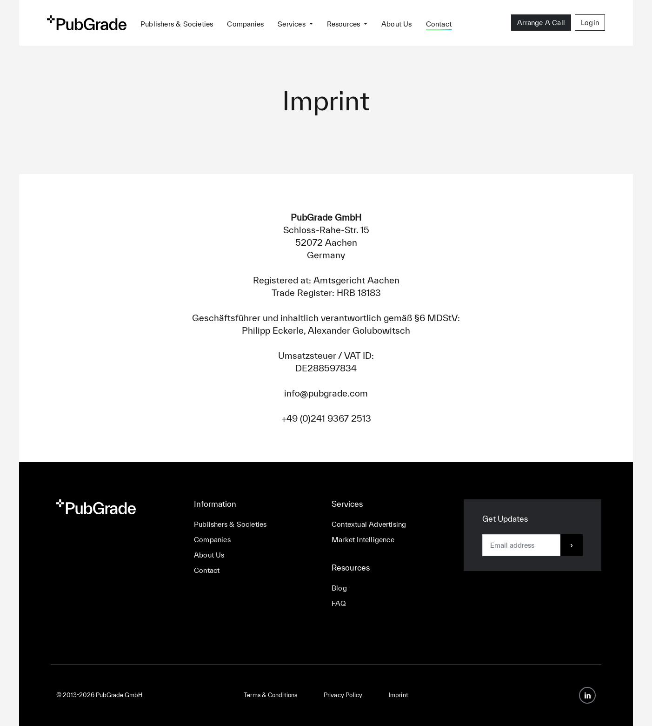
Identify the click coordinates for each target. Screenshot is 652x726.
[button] (295, 22)
